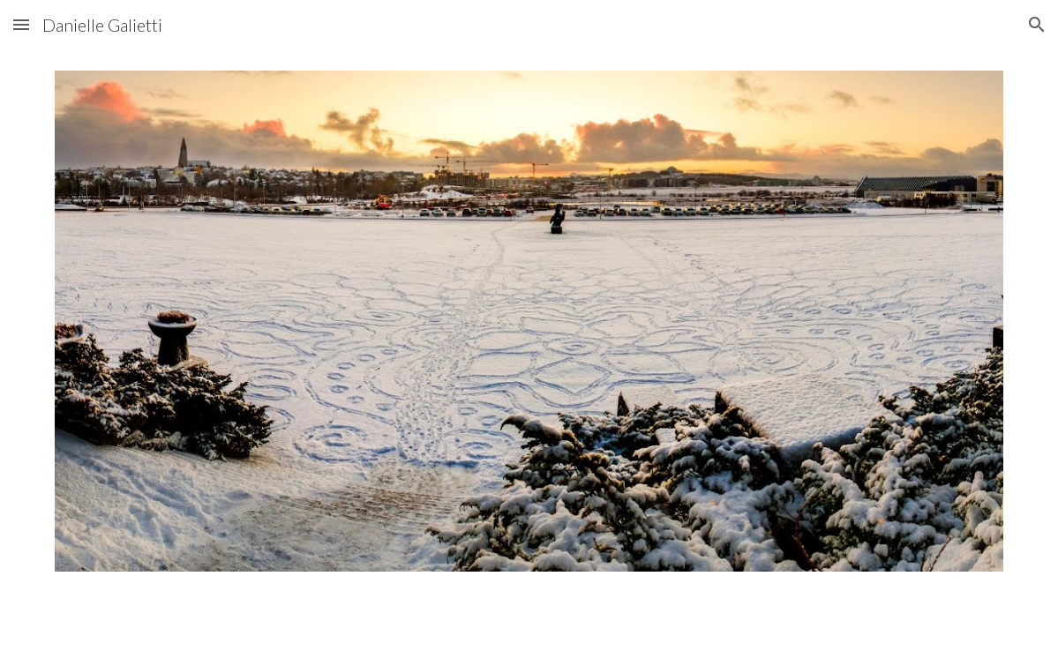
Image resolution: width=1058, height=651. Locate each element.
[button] (21, 24)
